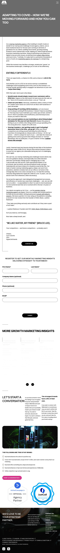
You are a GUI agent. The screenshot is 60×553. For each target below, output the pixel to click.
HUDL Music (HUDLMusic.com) (42, 209)
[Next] (32, 384)
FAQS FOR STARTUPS (27, 538)
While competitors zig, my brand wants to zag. (17, 471)
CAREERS (16, 538)
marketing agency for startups (29, 59)
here (24, 213)
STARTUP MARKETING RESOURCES (12, 540)
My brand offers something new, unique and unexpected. (20, 465)
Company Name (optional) (11, 276)
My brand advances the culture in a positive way (18, 456)
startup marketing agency (18, 44)
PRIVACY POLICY (29, 540)
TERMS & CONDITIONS (43, 540)
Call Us (56, 515)
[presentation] (30, 307)
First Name (6, 267)
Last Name (35, 267)
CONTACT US (29, 243)
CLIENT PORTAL (7, 538)
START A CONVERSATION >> (12, 478)
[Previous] (27, 384)
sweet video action (43, 55)
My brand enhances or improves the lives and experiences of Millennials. (24, 468)
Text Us (48, 518)
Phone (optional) (8, 286)
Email (4, 296)
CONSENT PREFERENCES (9, 542)
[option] (11, 357)
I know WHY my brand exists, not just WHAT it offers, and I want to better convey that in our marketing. (29, 460)
